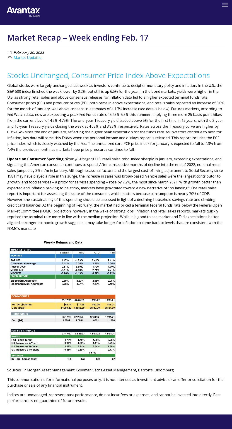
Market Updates (27, 57)
